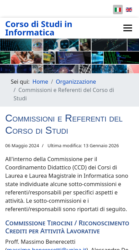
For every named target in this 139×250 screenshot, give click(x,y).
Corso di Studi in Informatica (38, 28)
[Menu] (128, 28)
